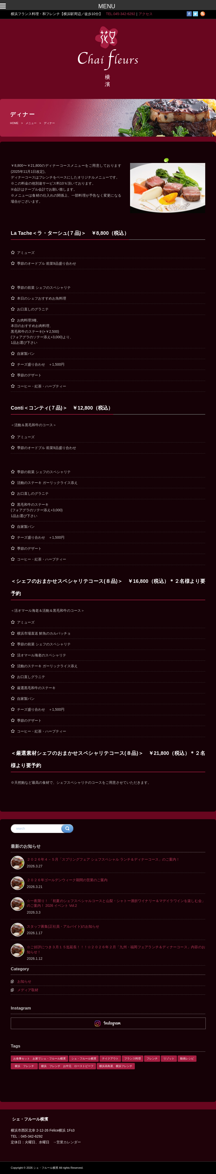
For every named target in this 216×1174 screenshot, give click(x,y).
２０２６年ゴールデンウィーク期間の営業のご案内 (67, 880)
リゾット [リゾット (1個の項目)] (168, 1058)
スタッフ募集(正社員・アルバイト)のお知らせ (63, 926)
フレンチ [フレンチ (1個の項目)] (152, 1058)
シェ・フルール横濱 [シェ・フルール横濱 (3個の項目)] (83, 1058)
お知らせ (24, 981)
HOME (14, 123)
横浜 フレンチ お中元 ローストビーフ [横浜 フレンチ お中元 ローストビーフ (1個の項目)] (67, 1066)
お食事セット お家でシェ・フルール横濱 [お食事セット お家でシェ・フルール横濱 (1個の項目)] (39, 1058)
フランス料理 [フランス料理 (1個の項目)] (132, 1058)
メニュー (31, 123)
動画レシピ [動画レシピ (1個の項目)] (187, 1058)
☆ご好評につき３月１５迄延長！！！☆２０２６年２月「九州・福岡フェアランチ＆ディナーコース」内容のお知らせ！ (116, 949)
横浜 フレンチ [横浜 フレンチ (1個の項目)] (26, 1066)
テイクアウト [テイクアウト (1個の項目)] (110, 1058)
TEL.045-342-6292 (120, 14)
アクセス (146, 14)
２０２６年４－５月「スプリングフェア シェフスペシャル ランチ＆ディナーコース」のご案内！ (103, 859)
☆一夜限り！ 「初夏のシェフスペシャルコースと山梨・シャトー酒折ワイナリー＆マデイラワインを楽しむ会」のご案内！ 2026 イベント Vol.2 (116, 903)
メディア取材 (27, 990)
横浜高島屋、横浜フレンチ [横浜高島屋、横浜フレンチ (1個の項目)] (115, 1066)
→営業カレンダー (67, 1142)
